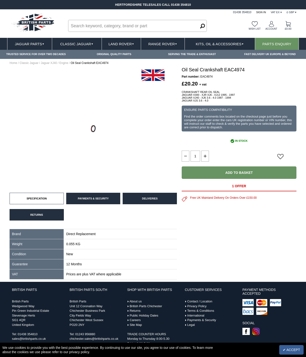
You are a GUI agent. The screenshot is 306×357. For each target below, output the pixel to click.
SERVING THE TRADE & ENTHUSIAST (192, 54)
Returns (135, 310)
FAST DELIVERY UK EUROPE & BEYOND (270, 54)
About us (135, 301)
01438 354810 (28, 334)
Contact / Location (199, 301)
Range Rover (162, 44)
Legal (191, 325)
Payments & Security (201, 320)
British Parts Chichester (146, 306)
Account (271, 29)
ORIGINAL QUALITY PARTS (114, 54)
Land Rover (121, 44)
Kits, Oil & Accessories (220, 44)
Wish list (255, 29)
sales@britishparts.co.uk (29, 338)
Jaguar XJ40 (49, 63)
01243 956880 (85, 334)
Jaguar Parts (29, 44)
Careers (135, 320)
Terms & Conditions (200, 310)
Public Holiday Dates (144, 315)
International (195, 315)
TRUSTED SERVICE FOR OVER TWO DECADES (36, 54)
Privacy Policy (197, 306)
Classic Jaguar (76, 44)
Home (13, 63)
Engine (63, 63)
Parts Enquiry (276, 44)
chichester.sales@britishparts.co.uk (94, 338)
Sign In (261, 12)
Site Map (136, 325)
